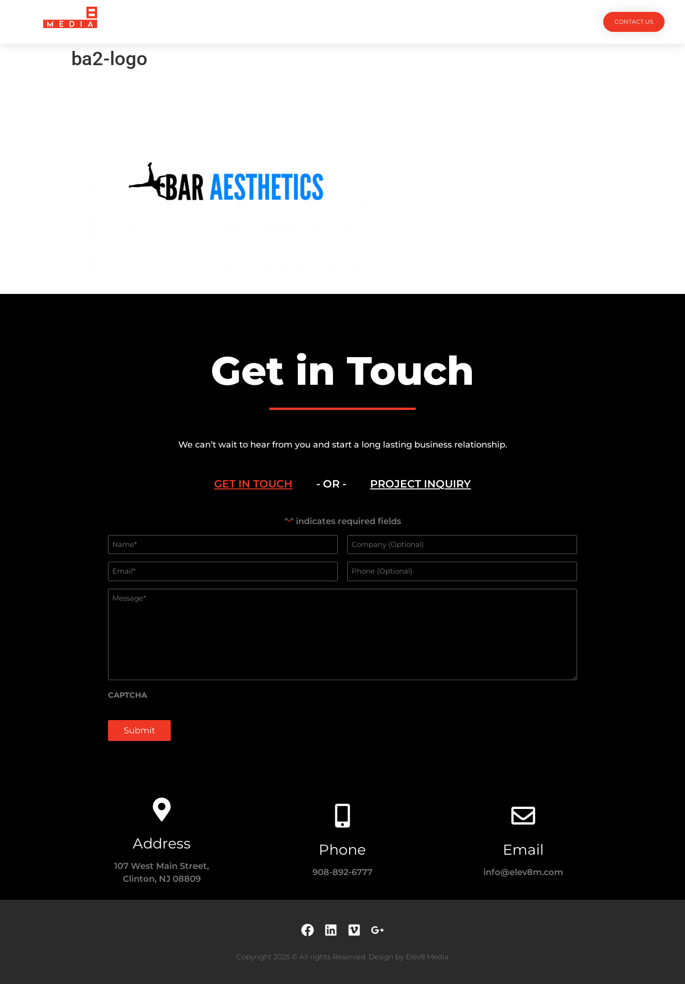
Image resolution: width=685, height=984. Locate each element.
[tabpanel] (342, 634)
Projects (238, 21)
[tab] (253, 484)
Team (336, 21)
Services (291, 21)
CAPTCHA (127, 695)
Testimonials (389, 21)
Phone (342, 849)
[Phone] (342, 816)
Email (523, 849)
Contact (447, 21)
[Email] (523, 816)
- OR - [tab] (331, 483)
